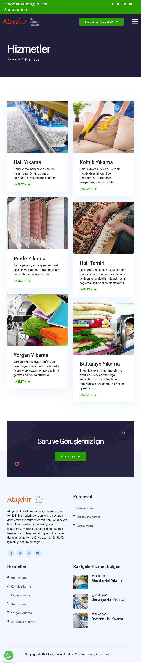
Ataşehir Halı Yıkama (107, 581)
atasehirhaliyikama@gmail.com (25, 4)
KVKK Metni (85, 528)
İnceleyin (22, 184)
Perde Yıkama (20, 597)
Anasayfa (14, 59)
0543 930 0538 (15, 10)
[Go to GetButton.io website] (9, 662)
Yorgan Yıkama (21, 616)
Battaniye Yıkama (23, 626)
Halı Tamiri (18, 607)
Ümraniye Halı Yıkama (108, 600)
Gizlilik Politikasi (88, 518)
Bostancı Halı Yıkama (107, 619)
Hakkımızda (85, 509)
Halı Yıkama (19, 578)
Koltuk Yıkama (21, 588)
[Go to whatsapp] (8, 655)
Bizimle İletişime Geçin (101, 21)
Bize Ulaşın (70, 456)
